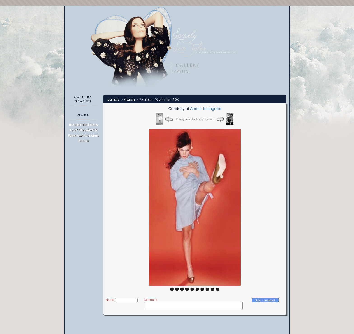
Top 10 (83, 141)
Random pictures (83, 135)
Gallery (113, 100)
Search (129, 100)
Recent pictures (83, 125)
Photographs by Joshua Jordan (194, 119)
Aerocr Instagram (205, 108)
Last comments (83, 130)
